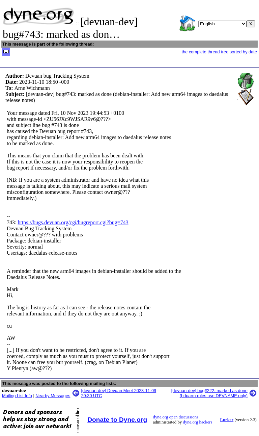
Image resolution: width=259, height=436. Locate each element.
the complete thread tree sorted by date (219, 51)
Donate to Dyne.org (117, 419)
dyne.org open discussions (175, 417)
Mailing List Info (17, 395)
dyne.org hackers (197, 422)
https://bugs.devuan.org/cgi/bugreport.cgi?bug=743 (73, 222)
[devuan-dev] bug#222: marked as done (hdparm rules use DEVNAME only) (209, 393)
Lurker (226, 419)
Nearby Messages (52, 395)
